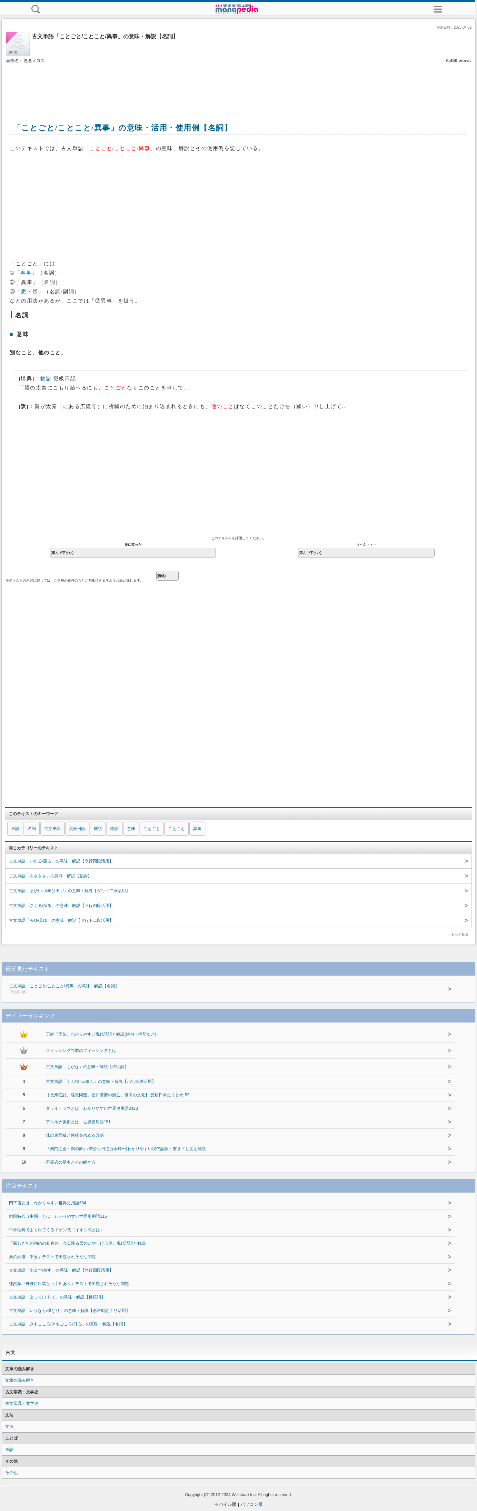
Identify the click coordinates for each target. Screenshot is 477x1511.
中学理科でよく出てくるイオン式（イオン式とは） (56, 1229)
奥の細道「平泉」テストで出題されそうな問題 (52, 1256)
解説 (98, 828)
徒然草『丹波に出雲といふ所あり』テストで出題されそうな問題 (69, 1283)
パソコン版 (251, 1504)
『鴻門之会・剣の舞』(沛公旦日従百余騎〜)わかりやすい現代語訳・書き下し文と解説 (126, 1148)
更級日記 (77, 828)
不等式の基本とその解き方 (71, 1162)
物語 (46, 378)
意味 (131, 828)
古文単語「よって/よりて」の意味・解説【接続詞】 (57, 1297)
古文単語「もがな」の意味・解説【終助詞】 (87, 1066)
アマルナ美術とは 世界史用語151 (78, 1121)
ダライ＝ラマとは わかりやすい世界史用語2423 (92, 1108)
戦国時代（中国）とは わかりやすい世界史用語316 (58, 1216)
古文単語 (52, 828)
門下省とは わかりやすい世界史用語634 (47, 1203)
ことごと (151, 828)
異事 (197, 828)
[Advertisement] (238, 85)
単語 (15, 828)
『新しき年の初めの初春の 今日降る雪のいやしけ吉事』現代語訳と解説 (77, 1243)
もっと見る (459, 934)
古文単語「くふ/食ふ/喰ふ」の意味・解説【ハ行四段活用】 (101, 1081)
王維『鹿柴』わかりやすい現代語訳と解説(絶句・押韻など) (101, 1034)
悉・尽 (29, 291)
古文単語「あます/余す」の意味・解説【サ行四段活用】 (61, 1270)
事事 (26, 273)
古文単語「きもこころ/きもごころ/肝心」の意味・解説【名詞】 (68, 1324)
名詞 (32, 828)
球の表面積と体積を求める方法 (75, 1135)
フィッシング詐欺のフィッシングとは (81, 1050)
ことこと (176, 828)
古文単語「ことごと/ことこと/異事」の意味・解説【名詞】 (211, 989)
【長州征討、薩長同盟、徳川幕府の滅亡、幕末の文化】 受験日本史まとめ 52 (117, 1095)
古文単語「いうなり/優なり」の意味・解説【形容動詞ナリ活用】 (69, 1310)
